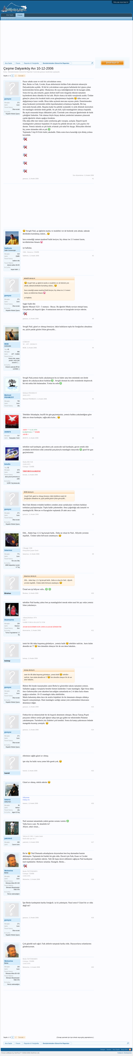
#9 (93, 554)
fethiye (18, 807)
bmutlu (7, 464)
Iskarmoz (8, 550)
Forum (20, 15)
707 (18, 435)
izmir (18, 472)
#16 (92, 803)
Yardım (108, 1049)
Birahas (7, 593)
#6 (93, 438)
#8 (93, 514)
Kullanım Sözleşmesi (125, 1053)
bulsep (7, 661)
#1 (93, 178)
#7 (93, 475)
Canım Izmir (16, 844)
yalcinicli (8, 838)
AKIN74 (7, 432)
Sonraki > (21, 76)
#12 (92, 658)
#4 (93, 348)
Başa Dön (124, 1049)
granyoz (42, 72)
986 (18, 352)
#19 (92, 917)
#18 (92, 879)
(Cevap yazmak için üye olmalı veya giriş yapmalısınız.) (75, 1037)
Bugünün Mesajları (9, 18)
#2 (93, 255)
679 (18, 470)
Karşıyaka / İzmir (14, 438)
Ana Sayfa (9, 15)
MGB (6, 344)
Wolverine (8, 871)
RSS (130, 1050)
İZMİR (18, 256)
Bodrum (17, 626)
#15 (92, 771)
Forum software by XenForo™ (20, 1053)
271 (18, 102)
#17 (92, 842)
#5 (93, 399)
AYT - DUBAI (16, 354)
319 (18, 254)
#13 (92, 707)
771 (18, 554)
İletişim (102, 1049)
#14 (92, 730)
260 (18, 842)
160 (18, 876)
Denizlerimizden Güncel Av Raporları (20, 72)
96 (19, 805)
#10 (92, 593)
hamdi (7, 773)
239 (18, 623)
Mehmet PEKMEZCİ (9, 396)
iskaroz (7, 800)
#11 (92, 630)
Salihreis (8, 248)
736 (18, 401)
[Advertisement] (48, 41)
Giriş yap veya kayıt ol (120, 2)
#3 (93, 318)
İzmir (18, 105)
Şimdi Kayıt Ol (112, 62)
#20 (92, 967)
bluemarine (9, 620)
